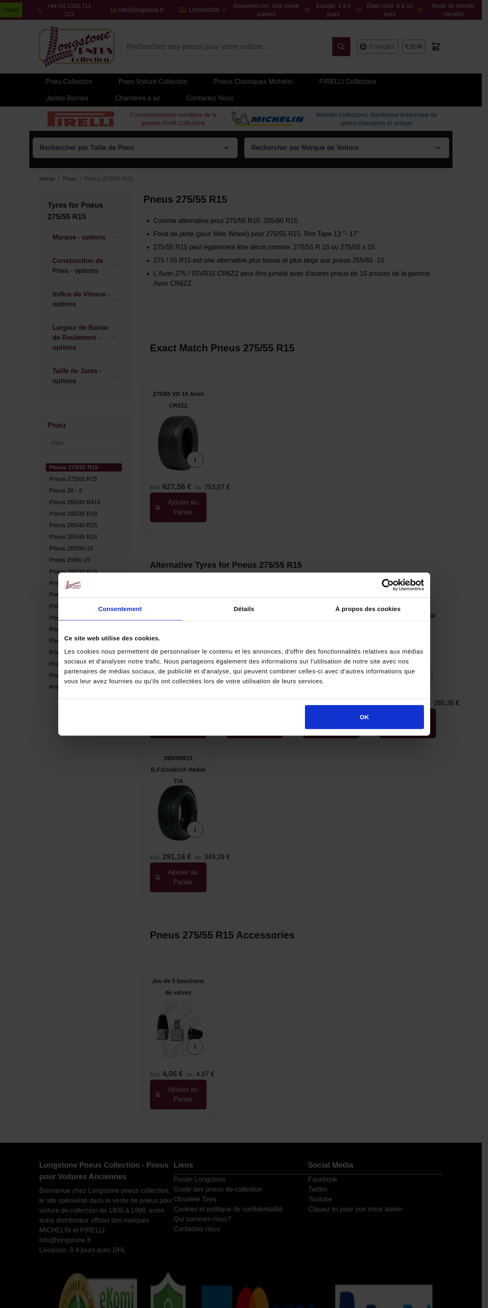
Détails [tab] (244, 608)
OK (364, 716)
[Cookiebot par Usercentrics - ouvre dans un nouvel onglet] (388, 585)
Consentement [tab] (120, 608)
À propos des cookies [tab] (368, 608)
